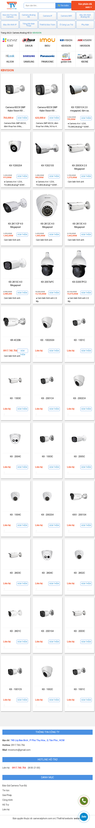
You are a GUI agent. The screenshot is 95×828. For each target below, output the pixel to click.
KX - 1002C (47, 689)
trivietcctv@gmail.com (19, 750)
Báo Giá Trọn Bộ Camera (10, 16)
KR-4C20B (16, 340)
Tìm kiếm (63, 5)
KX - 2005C (79, 456)
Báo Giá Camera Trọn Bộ (14, 785)
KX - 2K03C (15, 573)
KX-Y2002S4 (15, 165)
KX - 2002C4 (79, 398)
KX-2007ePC (47, 282)
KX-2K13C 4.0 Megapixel (79, 225)
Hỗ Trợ (5, 804)
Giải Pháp (7, 795)
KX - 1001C (79, 689)
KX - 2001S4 (47, 631)
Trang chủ (5, 33)
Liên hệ (5, 809)
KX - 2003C (79, 631)
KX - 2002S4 (47, 514)
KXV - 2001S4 (79, 514)
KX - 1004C (15, 514)
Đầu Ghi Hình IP (10, 25)
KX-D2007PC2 (79, 282)
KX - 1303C (15, 398)
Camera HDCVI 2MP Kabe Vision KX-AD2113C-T (15, 109)
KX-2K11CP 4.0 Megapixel (15, 225)
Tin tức (5, 790)
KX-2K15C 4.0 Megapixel (15, 284)
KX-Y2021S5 (47, 165)
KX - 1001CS (15, 689)
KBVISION (36, 33)
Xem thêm (22, 118)
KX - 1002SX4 (47, 340)
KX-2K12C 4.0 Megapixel (47, 225)
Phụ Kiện (85, 25)
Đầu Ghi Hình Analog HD (85, 16)
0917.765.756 (18, 745)
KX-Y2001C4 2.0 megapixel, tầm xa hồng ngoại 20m (79, 109)
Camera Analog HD (28, 16)
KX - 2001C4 (47, 398)
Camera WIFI (66, 16)
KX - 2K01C (15, 631)
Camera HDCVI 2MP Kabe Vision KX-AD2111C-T (47, 109)
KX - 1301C (79, 340)
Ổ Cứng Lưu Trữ (66, 25)
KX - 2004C (15, 456)
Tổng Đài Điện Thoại (29, 25)
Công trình (7, 800)
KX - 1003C (47, 456)
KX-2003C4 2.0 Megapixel (79, 167)
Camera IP (47, 16)
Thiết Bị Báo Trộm (47, 25)
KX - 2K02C (79, 573)
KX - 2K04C (47, 573)
